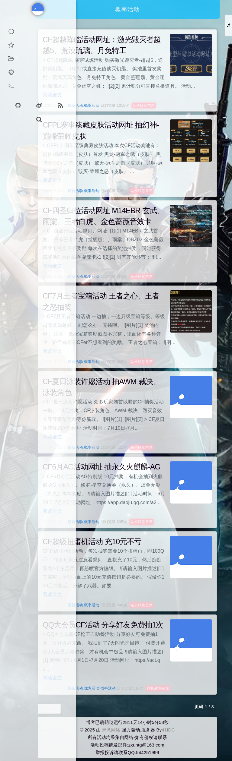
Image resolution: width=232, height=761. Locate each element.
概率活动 (91, 105)
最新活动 (75, 105)
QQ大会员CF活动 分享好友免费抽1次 (103, 624)
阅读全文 (52, 94)
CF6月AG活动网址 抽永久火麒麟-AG (101, 467)
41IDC (168, 729)
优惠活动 (91, 688)
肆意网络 (111, 729)
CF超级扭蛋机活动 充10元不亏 (92, 541)
